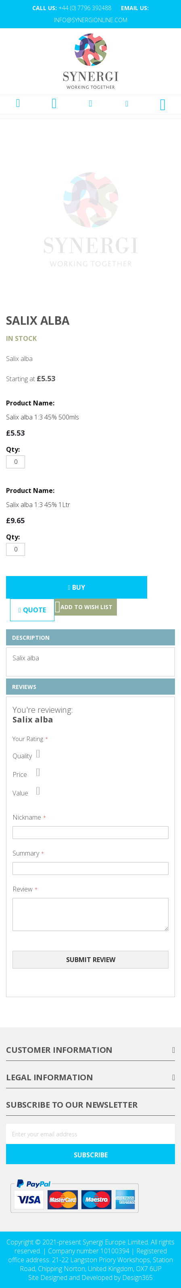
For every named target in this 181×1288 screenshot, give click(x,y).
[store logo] (90, 61)
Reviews (24, 687)
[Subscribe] (90, 1154)
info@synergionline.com (90, 20)
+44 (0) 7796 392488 (84, 8)
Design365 (137, 1277)
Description (31, 637)
